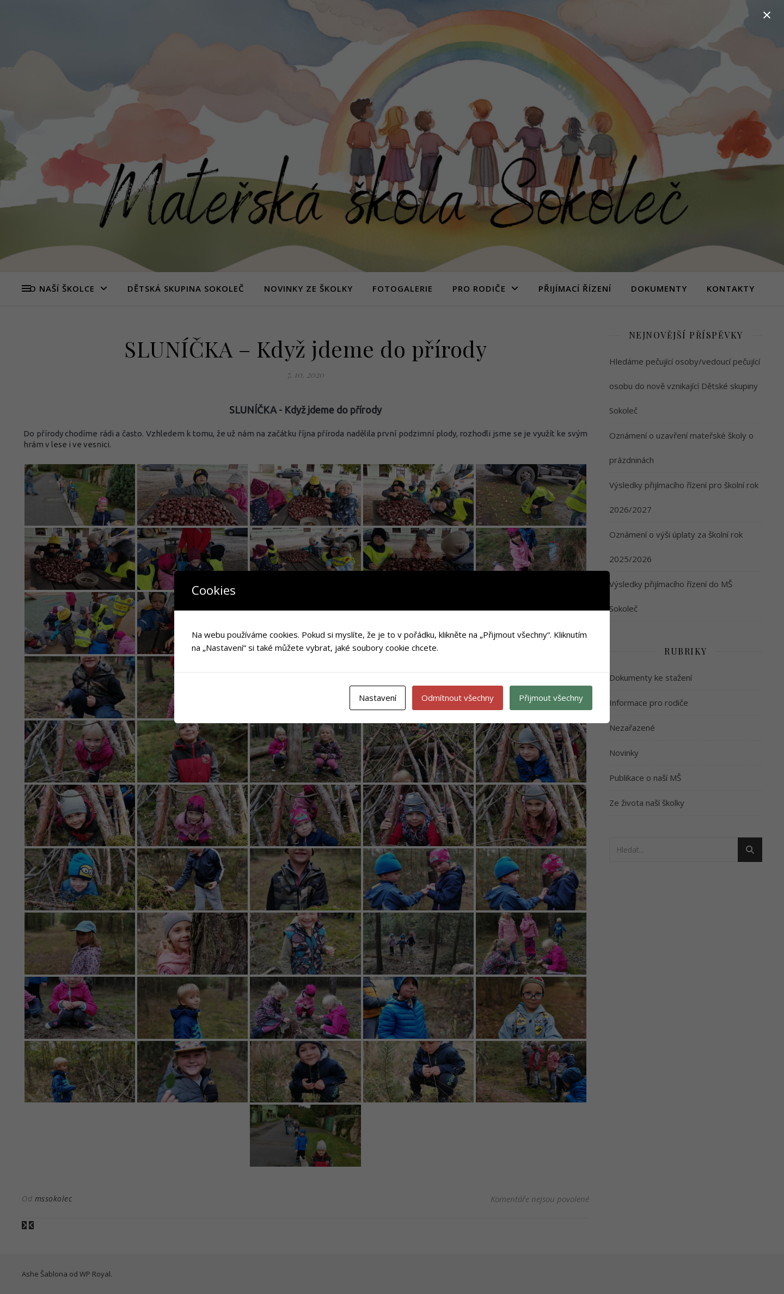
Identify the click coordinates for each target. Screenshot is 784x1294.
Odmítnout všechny (457, 697)
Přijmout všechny (551, 697)
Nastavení (377, 697)
